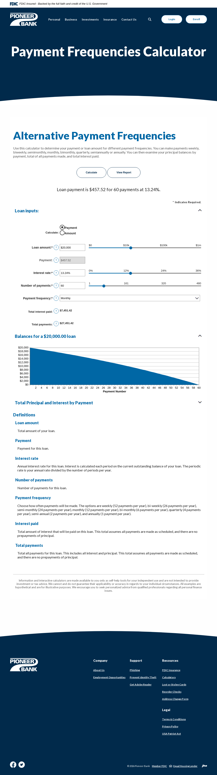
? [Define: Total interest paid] (56, 311)
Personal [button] (54, 19)
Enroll (196, 19)
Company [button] (100, 660)
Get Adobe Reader (141, 685)
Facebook (13, 766)
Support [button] (136, 660)
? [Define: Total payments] (56, 323)
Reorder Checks (171, 692)
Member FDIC (159, 766)
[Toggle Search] (150, 19)
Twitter (21, 766)
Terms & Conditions (174, 719)
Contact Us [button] (128, 19)
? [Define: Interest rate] (56, 273)
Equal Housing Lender (185, 766)
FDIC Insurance (171, 670)
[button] (108, 210)
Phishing (135, 670)
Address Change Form (175, 699)
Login (171, 19)
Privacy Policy (170, 726)
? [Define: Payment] (56, 260)
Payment (71, 227)
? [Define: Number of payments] (56, 285)
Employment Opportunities (109, 677)
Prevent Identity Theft (143, 677)
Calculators (169, 677)
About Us (98, 670)
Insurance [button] (110, 19)
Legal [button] (166, 710)
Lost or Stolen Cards (174, 684)
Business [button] (71, 19)
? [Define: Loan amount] (56, 247)
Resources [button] (170, 660)
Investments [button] (90, 19)
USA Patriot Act (171, 733)
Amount (70, 233)
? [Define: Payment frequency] (56, 298)
